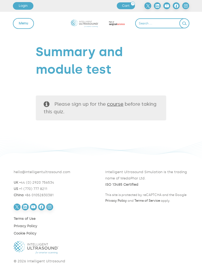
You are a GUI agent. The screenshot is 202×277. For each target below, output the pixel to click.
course (115, 104)
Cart (128, 5)
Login (23, 6)
